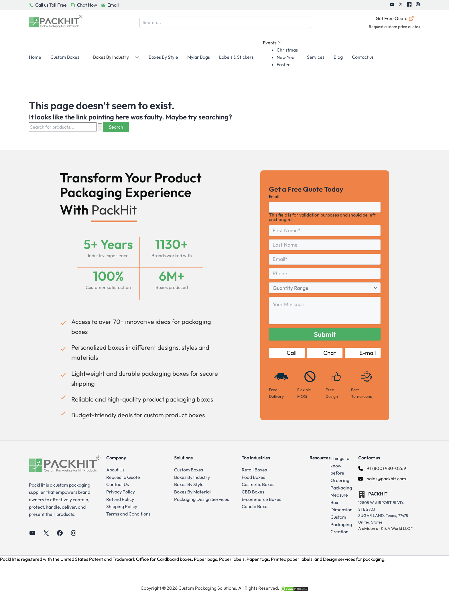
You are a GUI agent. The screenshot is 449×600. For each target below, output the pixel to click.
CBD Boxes (253, 492)
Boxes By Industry (192, 477)
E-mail (363, 352)
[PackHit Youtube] (392, 5)
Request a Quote (123, 477)
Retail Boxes (254, 470)
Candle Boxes (255, 506)
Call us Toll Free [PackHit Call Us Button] (51, 5)
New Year (286, 57)
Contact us (363, 57)
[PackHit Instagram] (417, 5)
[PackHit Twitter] (400, 5)
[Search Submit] (100, 127)
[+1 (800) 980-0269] (382, 468)
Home (35, 57)
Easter (283, 64)
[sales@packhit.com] (382, 479)
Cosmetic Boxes (258, 484)
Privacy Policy (120, 492)
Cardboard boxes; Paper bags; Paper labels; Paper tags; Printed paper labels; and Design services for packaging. (271, 559)
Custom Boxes (64, 57)
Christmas (287, 50)
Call (286, 352)
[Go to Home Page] (55, 22)
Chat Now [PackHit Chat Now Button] (87, 5)
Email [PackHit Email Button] (113, 5)
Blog (338, 57)
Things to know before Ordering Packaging (341, 472)
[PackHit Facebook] (409, 5)
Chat (325, 352)
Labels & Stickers (236, 57)
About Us (115, 470)
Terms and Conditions (128, 514)
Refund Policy (120, 499)
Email (274, 196)
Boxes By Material (192, 492)
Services (315, 57)
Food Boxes (253, 477)
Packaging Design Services (201, 499)
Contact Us (117, 484)
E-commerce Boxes (261, 499)
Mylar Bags (198, 57)
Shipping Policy (121, 506)
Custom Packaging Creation (341, 524)
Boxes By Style (163, 57)
